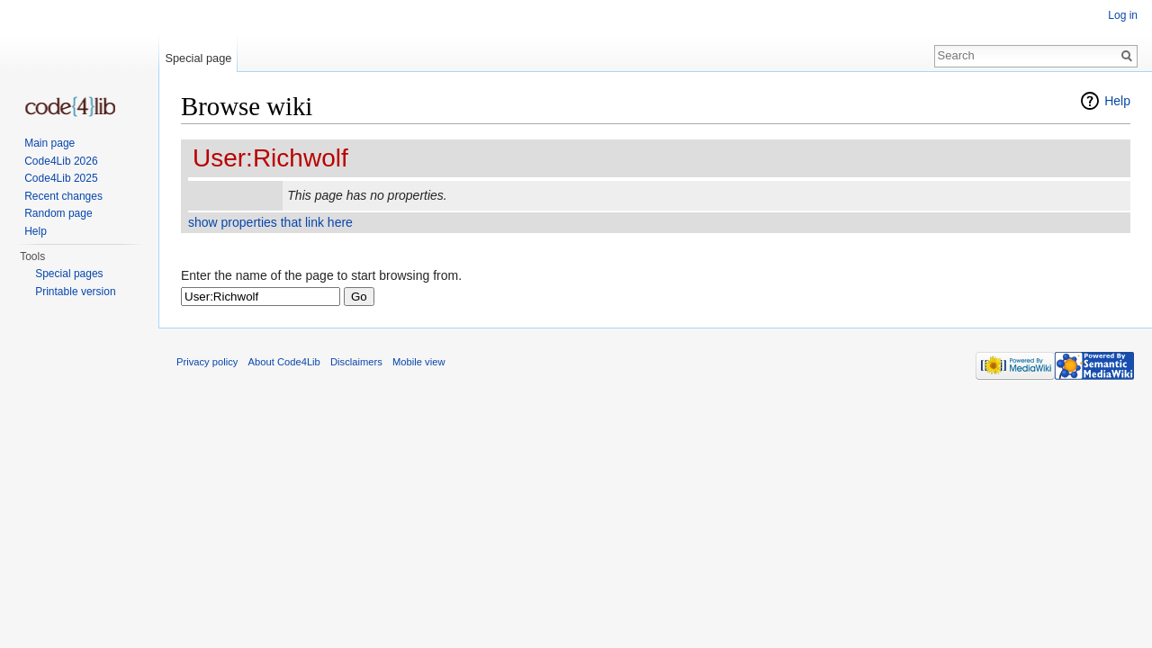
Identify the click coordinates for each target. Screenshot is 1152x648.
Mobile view (418, 361)
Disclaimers (356, 361)
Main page (49, 143)
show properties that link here (270, 222)
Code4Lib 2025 (60, 178)
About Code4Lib (284, 361)
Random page (58, 213)
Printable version (75, 291)
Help (1117, 101)
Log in (1123, 15)
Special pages (69, 273)
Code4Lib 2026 (60, 161)
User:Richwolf (270, 158)
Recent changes (63, 196)
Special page (198, 58)
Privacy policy (207, 361)
